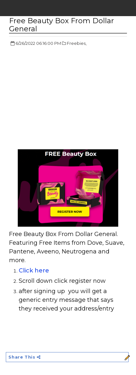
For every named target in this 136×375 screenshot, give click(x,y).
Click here (35, 270)
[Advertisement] (63, 98)
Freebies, (77, 43)
